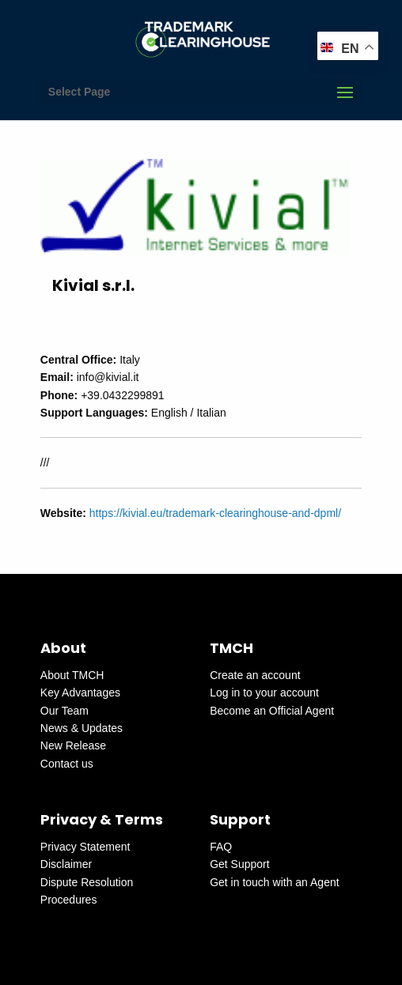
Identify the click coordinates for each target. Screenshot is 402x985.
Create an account (255, 675)
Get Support (240, 864)
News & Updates (81, 728)
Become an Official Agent (272, 710)
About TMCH (72, 675)
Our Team (64, 710)
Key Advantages (80, 692)
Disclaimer (66, 864)
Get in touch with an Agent (274, 882)
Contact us (66, 763)
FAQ (221, 846)
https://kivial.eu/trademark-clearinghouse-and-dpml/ (215, 513)
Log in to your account (264, 692)
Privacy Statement (85, 846)
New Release (73, 745)
